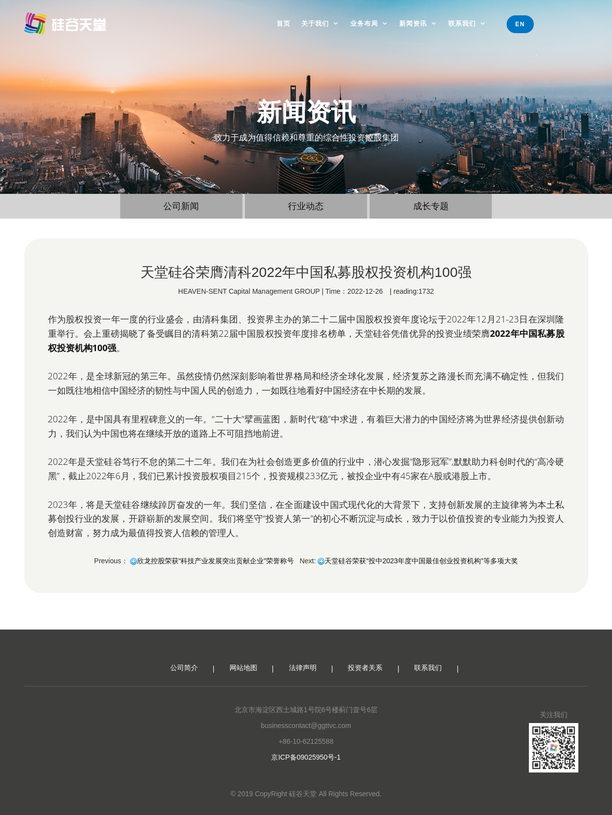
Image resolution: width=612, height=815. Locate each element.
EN (520, 24)
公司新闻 (181, 206)
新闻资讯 (413, 23)
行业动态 (306, 206)
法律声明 (303, 671)
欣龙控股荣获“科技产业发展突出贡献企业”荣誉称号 (215, 561)
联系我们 (462, 23)
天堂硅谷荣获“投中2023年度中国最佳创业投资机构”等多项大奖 (421, 561)
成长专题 (431, 206)
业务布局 (364, 23)
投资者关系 (365, 671)
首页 (283, 23)
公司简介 (184, 671)
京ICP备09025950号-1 (305, 760)
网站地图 (243, 671)
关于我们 (315, 23)
